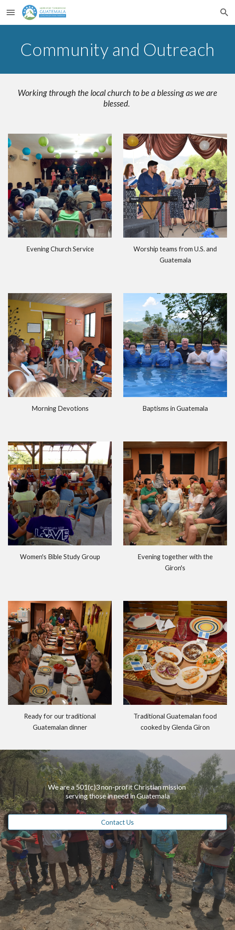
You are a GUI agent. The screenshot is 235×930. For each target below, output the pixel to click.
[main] (117, 49)
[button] (10, 12)
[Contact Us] (117, 822)
